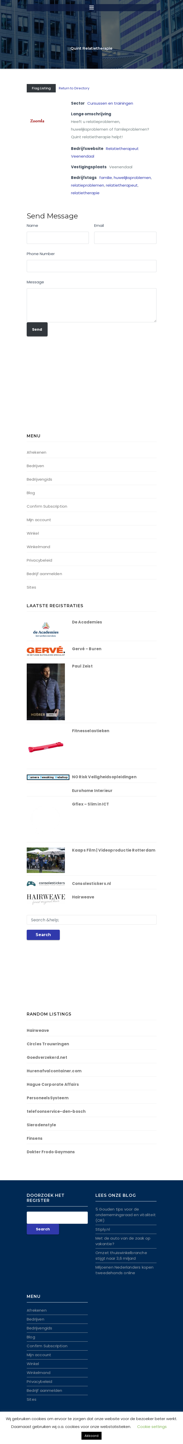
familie (105, 177)
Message (35, 282)
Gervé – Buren (87, 648)
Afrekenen (37, 452)
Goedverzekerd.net (47, 1057)
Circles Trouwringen (48, 1044)
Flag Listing (41, 88)
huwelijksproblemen (132, 177)
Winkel (33, 533)
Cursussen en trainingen (110, 103)
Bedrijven (35, 465)
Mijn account (39, 519)
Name (32, 225)
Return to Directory (74, 88)
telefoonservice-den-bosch (56, 1111)
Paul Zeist (82, 666)
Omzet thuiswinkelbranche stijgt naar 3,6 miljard (121, 1255)
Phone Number (41, 253)
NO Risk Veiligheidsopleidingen (104, 777)
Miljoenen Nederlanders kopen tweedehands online (124, 1270)
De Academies (87, 622)
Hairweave (83, 897)
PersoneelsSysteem (47, 1098)
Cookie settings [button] (152, 1426)
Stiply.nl (102, 1229)
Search (43, 934)
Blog (31, 492)
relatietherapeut (122, 185)
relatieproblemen (87, 185)
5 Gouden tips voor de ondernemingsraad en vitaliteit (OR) (125, 1214)
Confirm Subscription (47, 506)
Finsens (35, 1138)
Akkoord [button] (91, 1435)
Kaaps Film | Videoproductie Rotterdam (113, 850)
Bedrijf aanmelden (44, 573)
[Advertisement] (58, 388)
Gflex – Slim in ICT (90, 804)
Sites (31, 587)
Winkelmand (38, 546)
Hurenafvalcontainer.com (54, 1071)
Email (99, 225)
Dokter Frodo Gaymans (51, 1152)
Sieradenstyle (41, 1125)
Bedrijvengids (39, 479)
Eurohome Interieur (92, 790)
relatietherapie (85, 193)
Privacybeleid (39, 560)
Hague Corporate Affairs (53, 1084)
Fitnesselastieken (90, 730)
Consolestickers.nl (91, 883)
